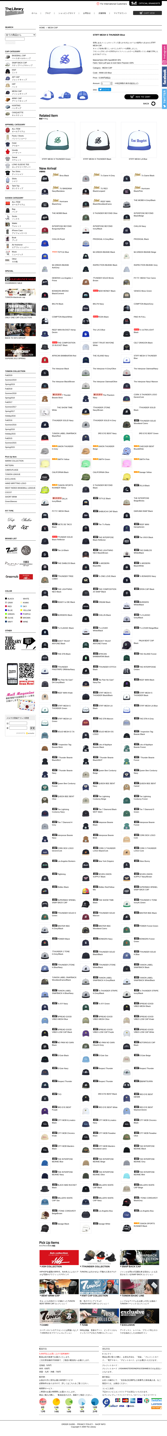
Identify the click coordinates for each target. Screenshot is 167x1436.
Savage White (101, 1224)
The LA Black (60, 550)
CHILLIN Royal (58, 239)
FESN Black (101, 317)
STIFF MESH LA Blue (146, 706)
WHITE (24, 599)
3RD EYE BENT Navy (105, 433)
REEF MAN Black (144, 680)
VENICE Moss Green (143, 291)
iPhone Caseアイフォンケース (19, 231)
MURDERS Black (62, 615)
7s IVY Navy (60, 1004)
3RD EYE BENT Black (105, 1094)
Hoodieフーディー (16, 151)
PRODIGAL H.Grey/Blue (103, 239)
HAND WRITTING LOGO (15, 483)
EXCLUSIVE (10, 479)
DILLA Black (142, 486)
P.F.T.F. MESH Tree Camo (145, 278)
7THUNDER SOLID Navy (62, 420)
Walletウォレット (16, 224)
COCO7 (8, 492)
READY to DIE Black (63, 602)
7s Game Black (144, 176)
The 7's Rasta (101, 524)
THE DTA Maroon (103, 719)
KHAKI (24, 603)
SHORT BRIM (11, 497)
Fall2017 (8, 402)
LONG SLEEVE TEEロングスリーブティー (21, 165)
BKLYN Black (57, 304)
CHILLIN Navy (140, 226)
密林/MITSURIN (143, 1081)
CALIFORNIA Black (60, 472)
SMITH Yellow (60, 459)
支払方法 (106, 1349)
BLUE (9, 610)
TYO (56, 1094)
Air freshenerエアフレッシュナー (20, 246)
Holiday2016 (10, 416)
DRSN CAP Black (144, 589)
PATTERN (9, 465)
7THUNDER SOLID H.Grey (104, 420)
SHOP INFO (100, 1424)
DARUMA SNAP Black (143, 511)
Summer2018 (10, 393)
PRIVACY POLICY (85, 1424)
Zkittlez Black (60, 887)
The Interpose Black (60, 369)
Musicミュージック (17, 253)
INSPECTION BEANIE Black (105, 265)
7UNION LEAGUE (12, 474)
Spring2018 (10, 398)
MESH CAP (53, 28)
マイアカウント (120, 13)
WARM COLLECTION (14, 461)
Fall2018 (8, 389)
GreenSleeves (11, 501)
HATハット (15, 85)
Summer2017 (10, 407)
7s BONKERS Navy (145, 576)
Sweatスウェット (16, 158)
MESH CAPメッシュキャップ (19, 92)
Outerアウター (15, 144)
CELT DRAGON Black (143, 343)
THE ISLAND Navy (101, 356)
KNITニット (15, 71)
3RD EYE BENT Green (146, 433)
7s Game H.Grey (104, 176)
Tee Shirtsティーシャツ (17, 172)
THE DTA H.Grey (144, 719)
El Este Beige (142, 1055)
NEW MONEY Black (104, 291)
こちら (72, 1383)
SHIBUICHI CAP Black (105, 511)
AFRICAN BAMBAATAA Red (64, 356)
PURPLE (25, 614)
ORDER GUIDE (68, 1424)
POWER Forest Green (146, 926)
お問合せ (87, 13)
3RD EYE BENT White (105, 1107)
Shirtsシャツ (15, 180)
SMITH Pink (141, 459)
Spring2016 (10, 429)
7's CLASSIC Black (63, 628)
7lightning (59, 874)
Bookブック (15, 239)
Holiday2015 (10, 434)
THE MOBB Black (59, 213)
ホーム (34, 13)
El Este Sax (100, 1055)
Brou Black (60, 176)
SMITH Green (101, 459)
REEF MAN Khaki (62, 693)
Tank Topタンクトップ (17, 187)
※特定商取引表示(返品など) (126, 83)
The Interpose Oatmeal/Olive (105, 382)
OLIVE (9, 618)
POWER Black (61, 939)
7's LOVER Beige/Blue (146, 628)
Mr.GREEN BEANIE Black (104, 252)
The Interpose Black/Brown (63, 382)
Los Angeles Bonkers (63, 861)
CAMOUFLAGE (11, 470)
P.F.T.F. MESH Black (60, 511)
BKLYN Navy (98, 304)
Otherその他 (15, 260)
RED (8, 606)
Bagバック (15, 210)
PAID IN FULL (140, 317)
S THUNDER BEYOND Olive (105, 213)
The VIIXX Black (143, 537)
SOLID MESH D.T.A (63, 732)
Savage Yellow (143, 472)
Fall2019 (8, 375)
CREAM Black (101, 602)
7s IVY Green (101, 1004)
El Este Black (60, 1055)
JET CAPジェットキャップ (19, 78)
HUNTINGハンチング (16, 106)
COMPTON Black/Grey (143, 304)
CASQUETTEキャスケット (17, 113)
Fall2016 (8, 420)
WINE (24, 622)
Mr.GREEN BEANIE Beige (145, 252)
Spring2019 (10, 384)
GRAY (9, 603)
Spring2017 (10, 411)
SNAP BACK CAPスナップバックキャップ (22, 64)
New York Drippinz (103, 861)
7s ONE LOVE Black (104, 576)
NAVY (9, 622)
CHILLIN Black (102, 615)
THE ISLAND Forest (145, 654)
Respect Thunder (103, 1068)
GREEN (9, 614)
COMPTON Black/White (62, 317)
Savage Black (60, 1224)
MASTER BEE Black (145, 913)
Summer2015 (10, 443)
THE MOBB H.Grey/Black (144, 200)
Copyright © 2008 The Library (83, 1427)
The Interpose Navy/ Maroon (146, 382)
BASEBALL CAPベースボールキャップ (21, 57)
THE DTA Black (61, 654)
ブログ (48, 13)
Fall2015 (8, 438)
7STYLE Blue (60, 252)
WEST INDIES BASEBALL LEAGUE (20, 488)
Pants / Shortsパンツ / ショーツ (19, 137)
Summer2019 (10, 380)
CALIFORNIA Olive (101, 472)
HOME (42, 28)
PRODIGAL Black (141, 239)
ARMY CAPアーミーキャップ (19, 99)
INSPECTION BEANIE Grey (146, 265)
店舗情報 (102, 13)
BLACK (9, 599)
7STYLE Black (102, 498)
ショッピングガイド (66, 13)
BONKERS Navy (102, 939)
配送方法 (43, 1349)
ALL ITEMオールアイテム (18, 130)
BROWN (25, 618)
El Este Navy (60, 1068)
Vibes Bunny (142, 861)
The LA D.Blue (99, 330)
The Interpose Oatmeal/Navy (146, 369)
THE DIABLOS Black (63, 563)
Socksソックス (15, 217)
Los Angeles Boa (103, 1211)
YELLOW (25, 610)
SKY (23, 606)
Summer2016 (10, 425)
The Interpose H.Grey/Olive (104, 369)
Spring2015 (10, 447)
